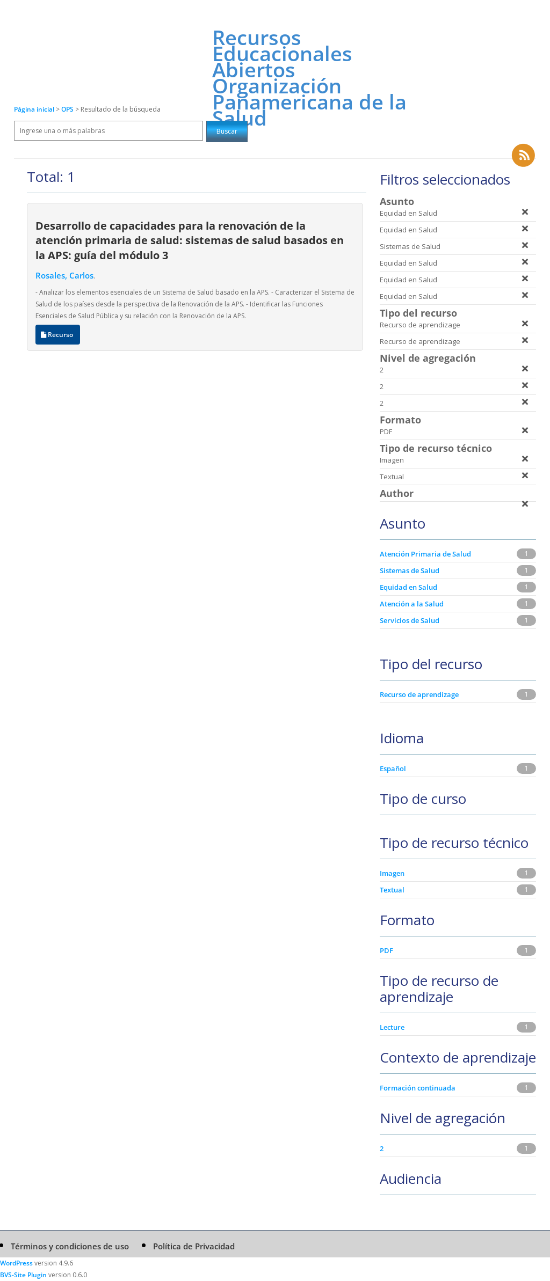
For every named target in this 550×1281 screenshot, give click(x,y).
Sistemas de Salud (409, 570)
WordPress (16, 1263)
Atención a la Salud (412, 604)
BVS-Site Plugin (23, 1274)
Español (393, 768)
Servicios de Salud (409, 620)
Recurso (58, 334)
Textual (392, 890)
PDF (386, 950)
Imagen (392, 873)
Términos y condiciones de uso (70, 1246)
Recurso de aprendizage (419, 694)
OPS (68, 109)
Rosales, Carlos (64, 275)
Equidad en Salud (408, 587)
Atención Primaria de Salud (425, 554)
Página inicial (34, 109)
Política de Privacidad (194, 1246)
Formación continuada (417, 1088)
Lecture (392, 1027)
